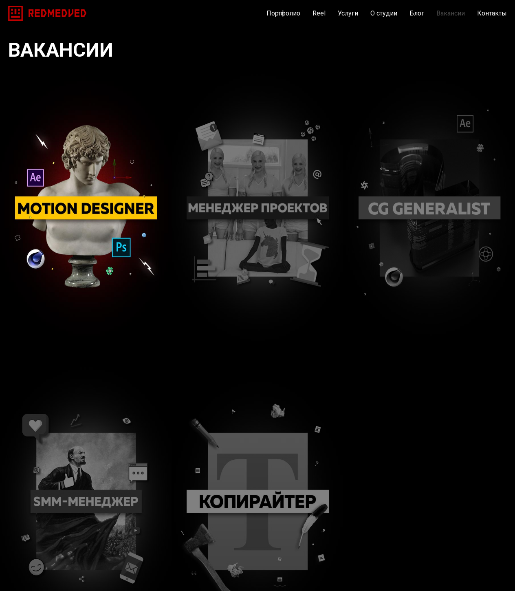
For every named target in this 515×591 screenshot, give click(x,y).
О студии (383, 13)
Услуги (348, 13)
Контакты (492, 13)
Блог (416, 13)
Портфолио (283, 13)
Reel (319, 13)
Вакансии (450, 13)
